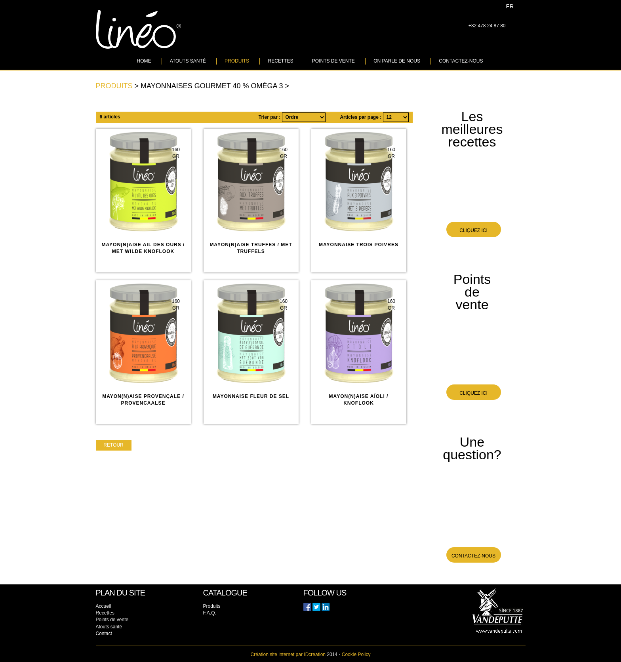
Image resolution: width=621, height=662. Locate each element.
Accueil (103, 606)
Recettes (280, 61)
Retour (113, 445)
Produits (237, 61)
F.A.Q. (209, 613)
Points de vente (333, 61)
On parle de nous (396, 61)
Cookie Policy (356, 654)
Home (144, 61)
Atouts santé (188, 61)
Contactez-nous (461, 61)
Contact (104, 633)
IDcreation (288, 654)
